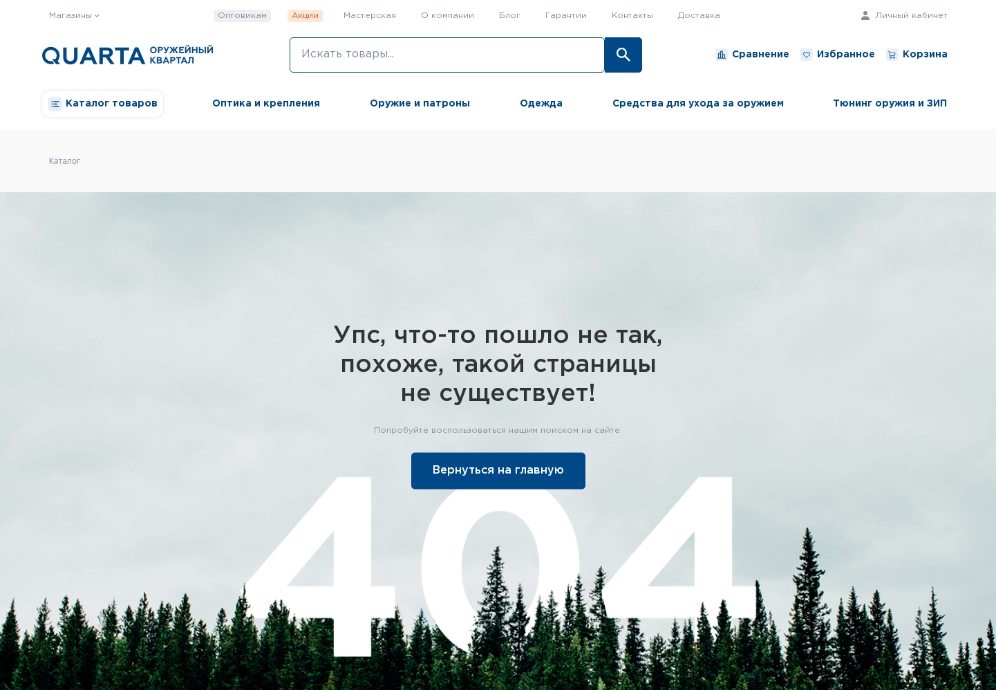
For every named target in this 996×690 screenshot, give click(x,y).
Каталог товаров (103, 104)
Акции (305, 15)
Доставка (699, 15)
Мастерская (370, 15)
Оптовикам (242, 15)
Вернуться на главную (498, 470)
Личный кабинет (904, 15)
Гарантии (566, 15)
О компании (447, 15)
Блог (509, 15)
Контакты (632, 15)
